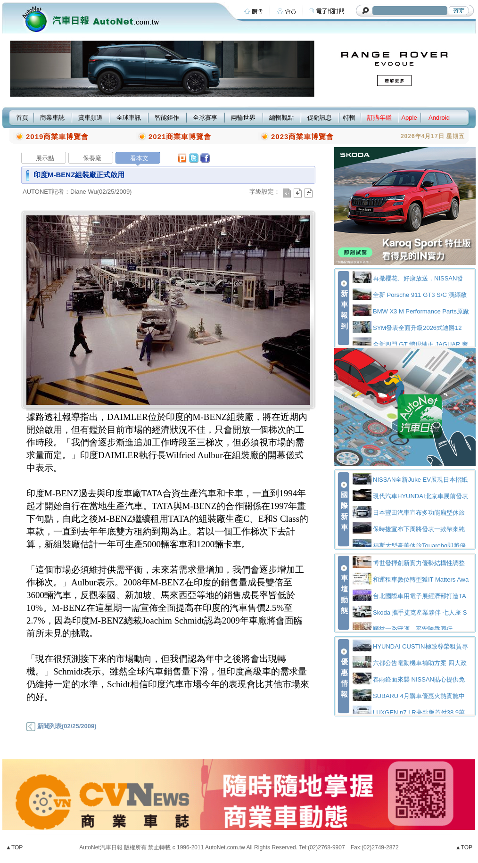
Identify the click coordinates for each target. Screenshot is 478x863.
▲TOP (14, 847)
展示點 (45, 158)
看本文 (139, 158)
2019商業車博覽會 (57, 136)
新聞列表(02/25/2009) (61, 726)
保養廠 (92, 158)
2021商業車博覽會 (179, 136)
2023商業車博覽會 (302, 136)
